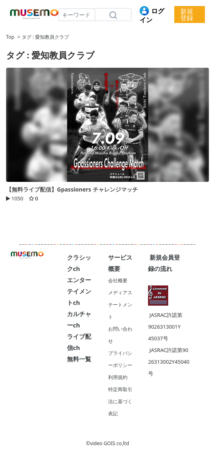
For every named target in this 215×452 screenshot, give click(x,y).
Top (10, 37)
